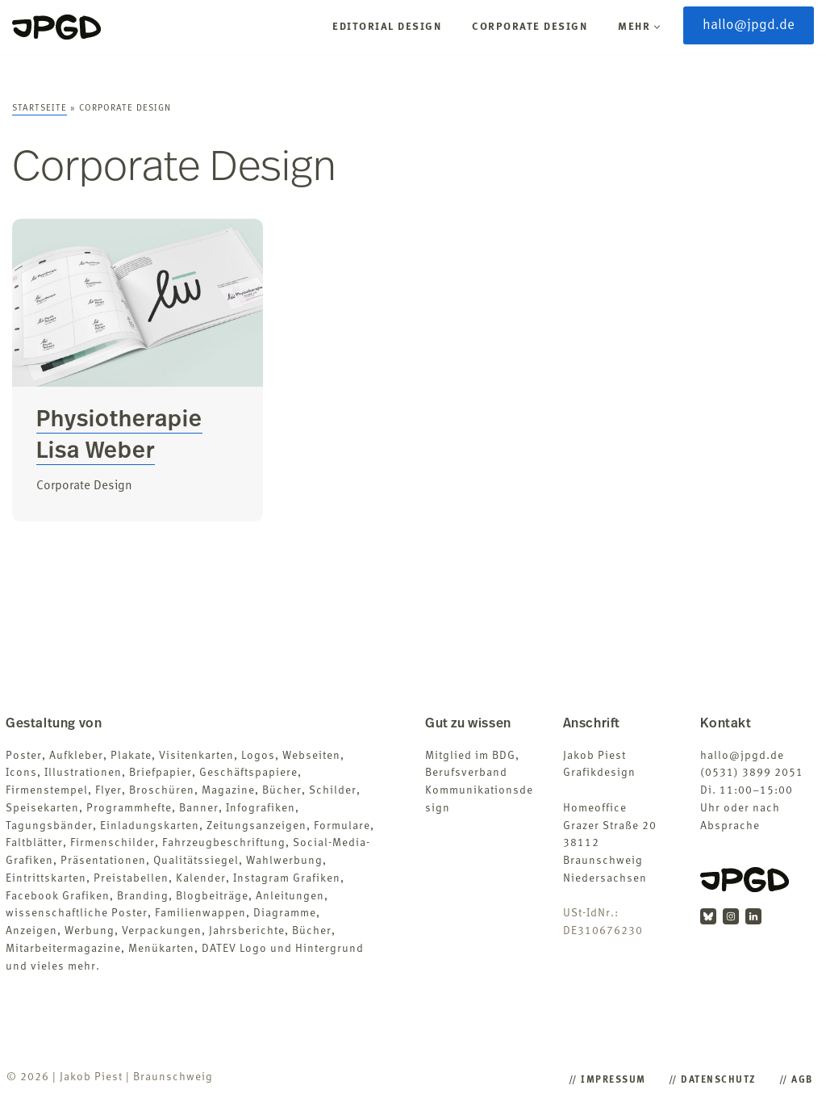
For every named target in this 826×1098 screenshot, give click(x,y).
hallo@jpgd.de (749, 25)
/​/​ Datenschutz (713, 1080)
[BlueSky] (708, 916)
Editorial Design (386, 27)
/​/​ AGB (796, 1080)
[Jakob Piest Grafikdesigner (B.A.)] (56, 27)
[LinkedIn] (753, 916)
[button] (657, 27)
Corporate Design (529, 27)
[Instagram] (731, 916)
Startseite (39, 108)
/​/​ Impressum (607, 1080)
